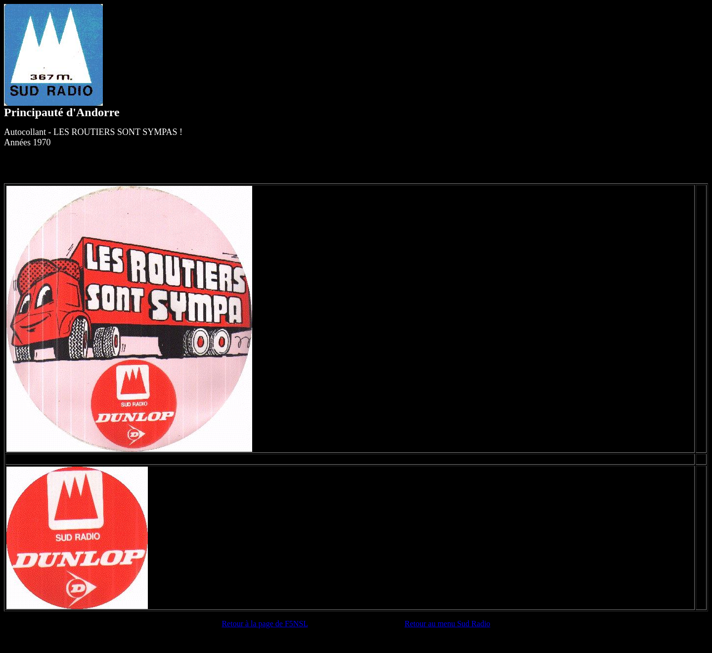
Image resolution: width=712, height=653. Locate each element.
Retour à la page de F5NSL (265, 623)
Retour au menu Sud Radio (447, 623)
